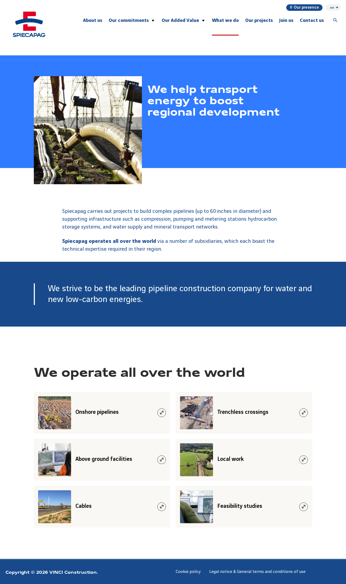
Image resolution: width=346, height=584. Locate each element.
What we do (225, 20)
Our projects (259, 20)
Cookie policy (188, 571)
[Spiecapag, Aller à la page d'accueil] (29, 24)
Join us (286, 20)
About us (92, 20)
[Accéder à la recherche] (335, 20)
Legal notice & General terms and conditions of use (257, 571)
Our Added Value (180, 20)
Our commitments (129, 20)
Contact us (312, 20)
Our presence (304, 7)
